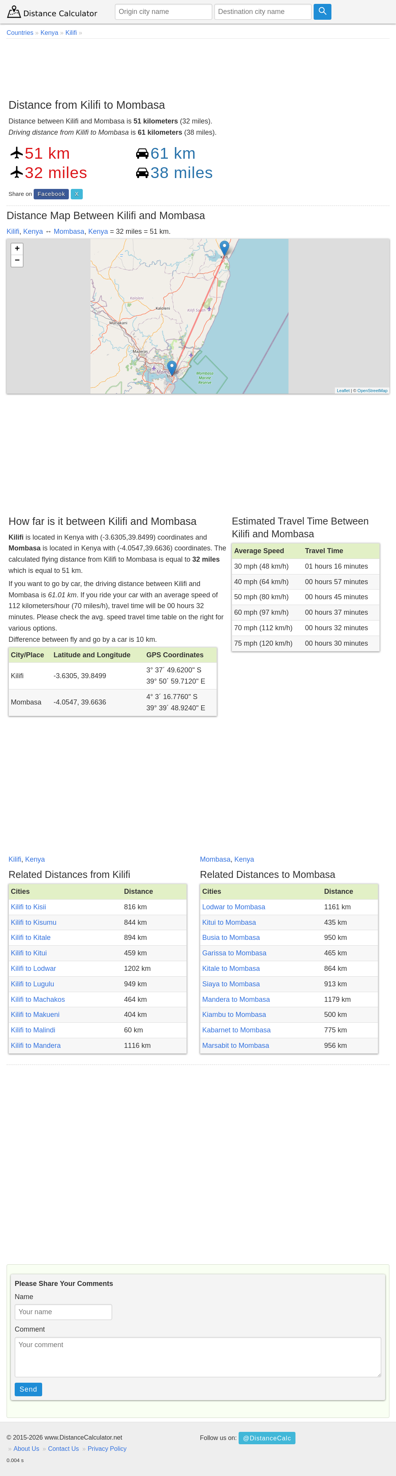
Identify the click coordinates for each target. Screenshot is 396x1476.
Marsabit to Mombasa (235, 1045)
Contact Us (63, 1448)
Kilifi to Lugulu (32, 984)
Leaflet (343, 390)
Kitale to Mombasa (231, 968)
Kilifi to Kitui (29, 953)
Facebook (51, 194)
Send (29, 1389)
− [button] (17, 261)
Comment (30, 1329)
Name (24, 1297)
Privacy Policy (107, 1448)
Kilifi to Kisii (28, 907)
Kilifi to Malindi (33, 1030)
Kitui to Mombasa (229, 922)
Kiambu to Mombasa (234, 1014)
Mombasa (69, 231)
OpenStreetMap (372, 390)
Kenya (33, 231)
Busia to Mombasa (231, 937)
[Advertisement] (198, 66)
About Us (26, 1448)
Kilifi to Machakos (38, 999)
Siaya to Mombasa (231, 984)
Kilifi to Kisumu (33, 922)
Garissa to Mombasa (234, 953)
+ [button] (17, 249)
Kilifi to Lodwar (33, 968)
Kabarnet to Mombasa (236, 1030)
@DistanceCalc (267, 1438)
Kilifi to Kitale (31, 937)
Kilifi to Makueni (35, 1014)
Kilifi (13, 231)
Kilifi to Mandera (36, 1045)
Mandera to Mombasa (236, 999)
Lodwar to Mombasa (233, 907)
